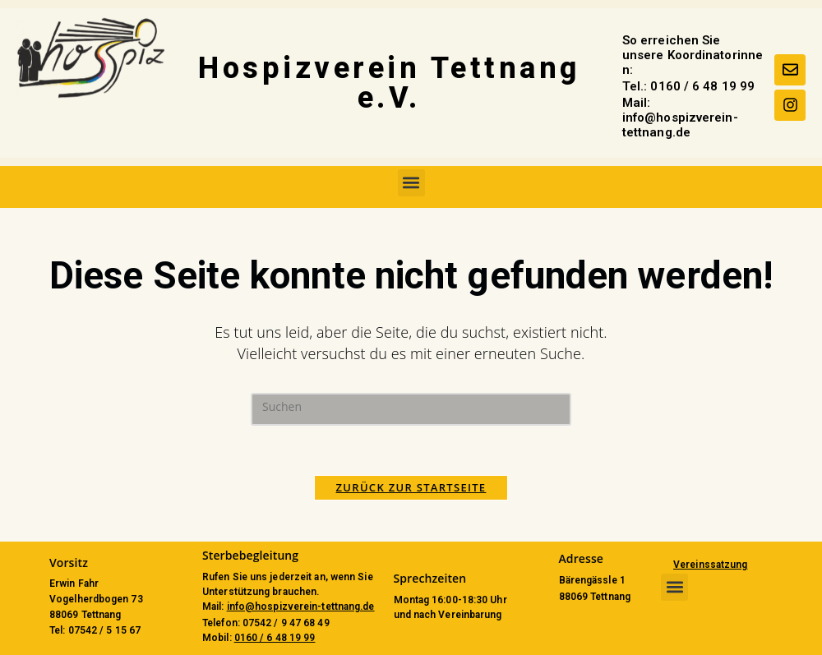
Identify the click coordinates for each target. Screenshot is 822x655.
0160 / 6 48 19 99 (275, 637)
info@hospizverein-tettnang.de (301, 606)
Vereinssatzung (710, 564)
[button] (411, 182)
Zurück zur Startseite (411, 487)
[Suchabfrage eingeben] (411, 409)
